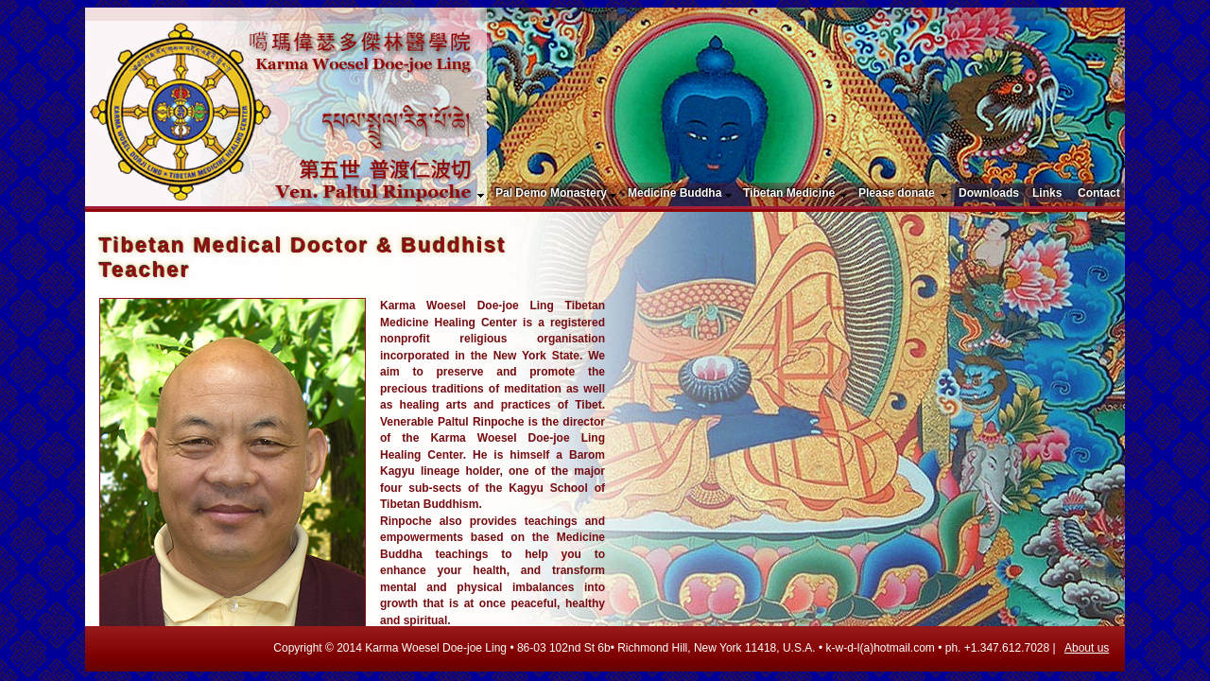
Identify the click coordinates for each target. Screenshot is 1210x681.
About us (1086, 648)
